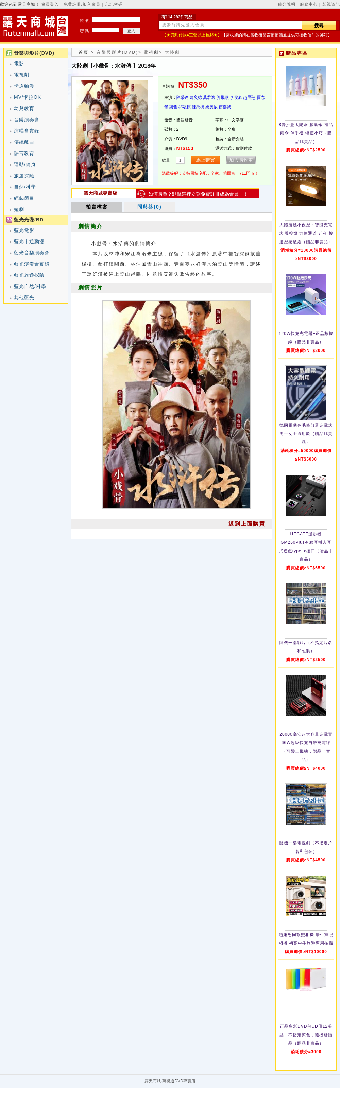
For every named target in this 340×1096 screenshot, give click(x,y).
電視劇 (21, 74)
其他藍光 (24, 297)
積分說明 (286, 4)
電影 (19, 63)
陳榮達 (182, 97)
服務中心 (309, 4)
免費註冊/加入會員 (82, 4)
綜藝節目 (24, 198)
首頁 (84, 52)
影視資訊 (331, 4)
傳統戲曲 (24, 142)
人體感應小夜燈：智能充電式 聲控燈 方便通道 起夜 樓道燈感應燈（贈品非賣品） (306, 233)
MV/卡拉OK (27, 97)
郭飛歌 (223, 97)
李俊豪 (236, 97)
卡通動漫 (24, 86)
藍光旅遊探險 (29, 275)
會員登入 (50, 4)
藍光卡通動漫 (29, 241)
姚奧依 (211, 107)
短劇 (19, 209)
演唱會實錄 (26, 130)
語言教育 (24, 153)
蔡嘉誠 (225, 107)
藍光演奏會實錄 (32, 264)
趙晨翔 (249, 97)
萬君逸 (209, 97)
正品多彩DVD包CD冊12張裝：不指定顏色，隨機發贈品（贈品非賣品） (306, 1035)
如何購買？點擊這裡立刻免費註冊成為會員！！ (198, 194)
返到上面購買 (246, 524)
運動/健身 (25, 164)
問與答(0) (149, 207)
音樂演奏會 (26, 119)
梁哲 (173, 107)
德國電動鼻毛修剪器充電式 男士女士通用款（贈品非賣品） (306, 434)
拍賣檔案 (97, 207)
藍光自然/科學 (30, 286)
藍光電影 (24, 230)
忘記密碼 (114, 4)
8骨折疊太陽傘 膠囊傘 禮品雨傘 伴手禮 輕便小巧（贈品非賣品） (306, 133)
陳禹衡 (198, 107)
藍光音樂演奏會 (32, 252)
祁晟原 (184, 107)
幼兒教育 (24, 108)
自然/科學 (25, 187)
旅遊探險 (24, 175)
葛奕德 (196, 97)
